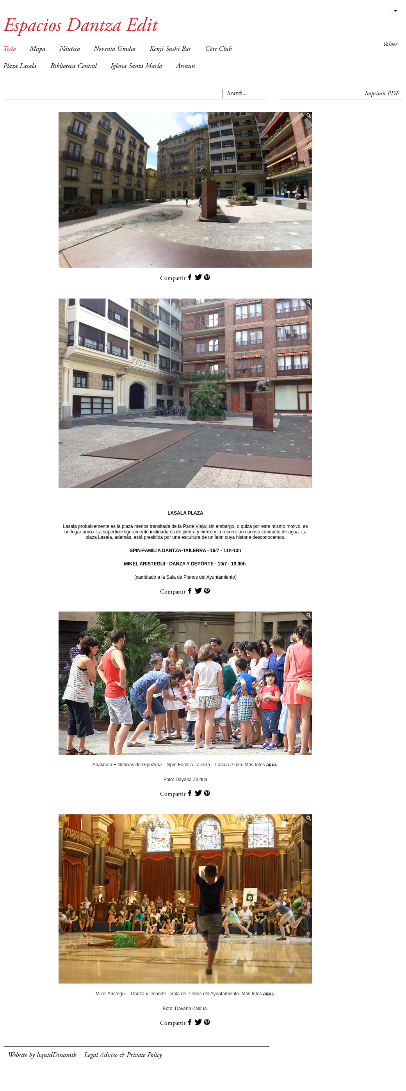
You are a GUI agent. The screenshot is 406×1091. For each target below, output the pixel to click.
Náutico (69, 49)
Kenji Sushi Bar (170, 49)
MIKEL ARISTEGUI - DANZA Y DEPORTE (169, 564)
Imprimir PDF (382, 94)
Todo (9, 49)
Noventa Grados (114, 49)
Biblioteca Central (73, 66)
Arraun (185, 66)
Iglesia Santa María (136, 66)
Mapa (37, 49)
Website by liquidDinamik (42, 1055)
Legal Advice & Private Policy (123, 1055)
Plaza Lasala (19, 66)
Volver (390, 44)
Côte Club (218, 49)
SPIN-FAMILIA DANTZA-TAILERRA (168, 550)
